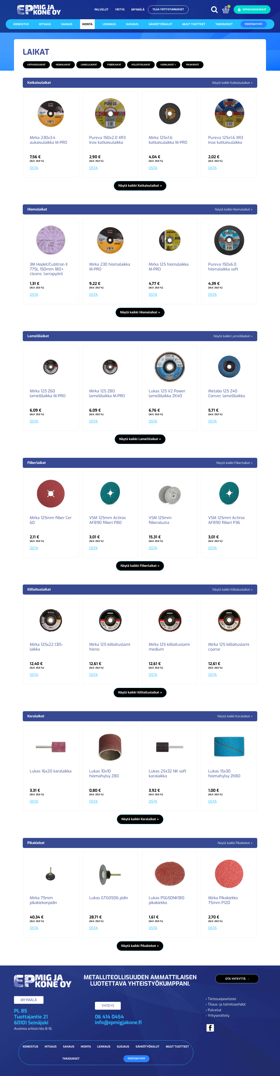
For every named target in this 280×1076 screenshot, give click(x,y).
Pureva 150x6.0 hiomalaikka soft (223, 267)
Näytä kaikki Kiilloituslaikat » (232, 590)
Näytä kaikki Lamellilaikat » (233, 336)
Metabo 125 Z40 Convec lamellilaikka (226, 393)
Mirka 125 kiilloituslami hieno (109, 647)
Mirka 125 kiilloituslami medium (169, 647)
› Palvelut (213, 1010)
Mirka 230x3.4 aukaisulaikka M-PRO (48, 140)
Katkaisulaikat (36, 64)
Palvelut (101, 9)
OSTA (34, 168)
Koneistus (21, 24)
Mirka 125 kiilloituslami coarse (228, 647)
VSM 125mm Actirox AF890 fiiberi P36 (226, 520)
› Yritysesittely (217, 1015)
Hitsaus (45, 24)
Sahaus (66, 24)
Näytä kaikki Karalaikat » (235, 716)
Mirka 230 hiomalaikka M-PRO (109, 267)
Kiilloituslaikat (140, 64)
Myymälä (138, 9)
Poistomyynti (253, 24)
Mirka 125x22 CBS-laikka (46, 647)
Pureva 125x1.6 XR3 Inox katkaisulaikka (225, 140)
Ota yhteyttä (235, 979)
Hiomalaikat (63, 64)
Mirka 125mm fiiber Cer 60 (51, 520)
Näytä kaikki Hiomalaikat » (234, 209)
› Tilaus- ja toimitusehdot (226, 1004)
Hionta (87, 24)
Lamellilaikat (89, 64)
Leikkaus (109, 24)
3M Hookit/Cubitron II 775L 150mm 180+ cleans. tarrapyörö (48, 269)
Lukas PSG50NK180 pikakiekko (166, 900)
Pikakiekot (192, 64)
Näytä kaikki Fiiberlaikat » (234, 463)
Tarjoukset (224, 24)
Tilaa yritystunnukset (168, 9)
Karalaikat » (168, 64)
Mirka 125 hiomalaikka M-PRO (169, 267)
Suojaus (132, 24)
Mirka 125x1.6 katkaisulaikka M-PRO (168, 140)
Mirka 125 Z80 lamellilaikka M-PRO (107, 393)
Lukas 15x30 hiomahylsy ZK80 (224, 774)
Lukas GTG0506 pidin (108, 898)
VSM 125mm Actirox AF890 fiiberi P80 (107, 520)
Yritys (120, 9)
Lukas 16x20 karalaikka (51, 771)
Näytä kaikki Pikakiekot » (235, 843)
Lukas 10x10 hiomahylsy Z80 (104, 774)
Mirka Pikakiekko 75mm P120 (223, 900)
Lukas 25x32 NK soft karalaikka (167, 774)
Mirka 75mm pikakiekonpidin (43, 900)
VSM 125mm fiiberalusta (160, 520)
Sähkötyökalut (160, 24)
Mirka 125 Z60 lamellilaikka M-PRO (47, 393)
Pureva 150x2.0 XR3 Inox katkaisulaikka (107, 140)
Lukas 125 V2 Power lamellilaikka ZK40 (167, 393)
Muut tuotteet (193, 24)
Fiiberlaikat (114, 64)
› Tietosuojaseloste (221, 999)
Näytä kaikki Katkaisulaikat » (232, 83)
